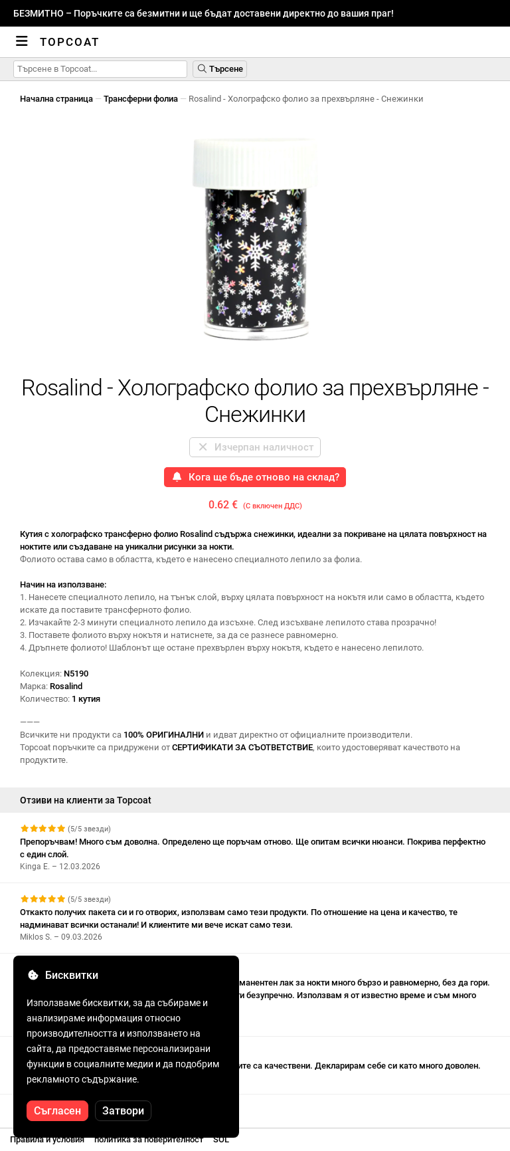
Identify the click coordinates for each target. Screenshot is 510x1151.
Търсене (220, 69)
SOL (221, 1139)
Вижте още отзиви (64, 1106)
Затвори (123, 1110)
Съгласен (57, 1110)
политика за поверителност (148, 1139)
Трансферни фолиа (141, 99)
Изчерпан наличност (255, 447)
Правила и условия (47, 1139)
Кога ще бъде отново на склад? (255, 477)
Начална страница (56, 99)
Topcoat (70, 42)
